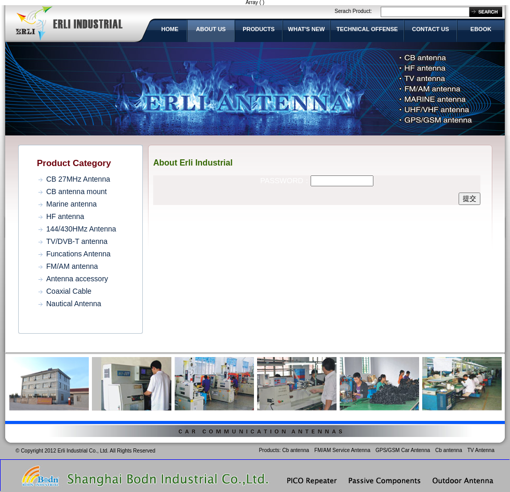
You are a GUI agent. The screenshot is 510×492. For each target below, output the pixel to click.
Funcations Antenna (78, 254)
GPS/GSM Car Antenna (402, 450)
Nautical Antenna (73, 303)
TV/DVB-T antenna (77, 241)
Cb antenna (295, 450)
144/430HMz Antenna (81, 229)
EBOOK (481, 29)
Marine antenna (71, 204)
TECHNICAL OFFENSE (367, 29)
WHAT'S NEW (306, 29)
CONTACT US (430, 29)
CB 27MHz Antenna (78, 179)
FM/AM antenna (72, 266)
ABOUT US (210, 29)
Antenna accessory (77, 279)
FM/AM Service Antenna (342, 450)
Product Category (74, 163)
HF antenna (65, 216)
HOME (170, 29)
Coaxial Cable (68, 291)
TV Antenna (480, 450)
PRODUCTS (259, 29)
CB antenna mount (76, 191)
